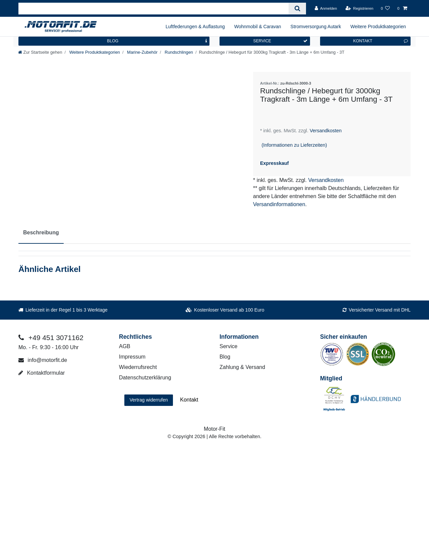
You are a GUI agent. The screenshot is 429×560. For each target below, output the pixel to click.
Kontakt (189, 400)
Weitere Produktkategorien (378, 26)
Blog (225, 357)
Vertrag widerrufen (148, 400)
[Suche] (297, 8)
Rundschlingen (178, 52)
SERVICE (280, 41)
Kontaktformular (41, 373)
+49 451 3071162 (50, 337)
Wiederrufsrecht (138, 367)
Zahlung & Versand (242, 367)
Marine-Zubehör (142, 52)
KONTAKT (380, 41)
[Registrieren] (359, 8)
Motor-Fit (214, 429)
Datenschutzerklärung (145, 377)
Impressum (132, 357)
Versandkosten (325, 130)
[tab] (41, 233)
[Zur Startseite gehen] (40, 52)
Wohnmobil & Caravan (257, 26)
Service (228, 346)
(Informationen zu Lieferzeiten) (294, 145)
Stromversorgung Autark (316, 26)
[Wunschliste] (385, 8)
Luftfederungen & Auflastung (195, 26)
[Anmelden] (326, 8)
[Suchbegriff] (153, 8)
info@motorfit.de (42, 360)
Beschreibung (41, 232)
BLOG (157, 41)
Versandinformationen (279, 204)
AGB (124, 346)
